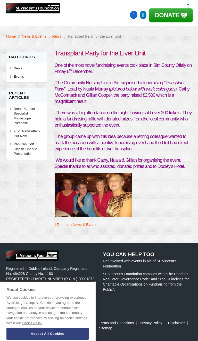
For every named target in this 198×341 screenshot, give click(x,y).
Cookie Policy (32, 327)
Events (19, 76)
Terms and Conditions (116, 323)
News (56, 36)
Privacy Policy (151, 323)
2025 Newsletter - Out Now (27, 133)
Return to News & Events (76, 225)
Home (11, 36)
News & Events (34, 36)
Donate (167, 15)
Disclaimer (176, 323)
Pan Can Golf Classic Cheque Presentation (25, 149)
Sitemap (105, 328)
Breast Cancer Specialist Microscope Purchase (24, 116)
